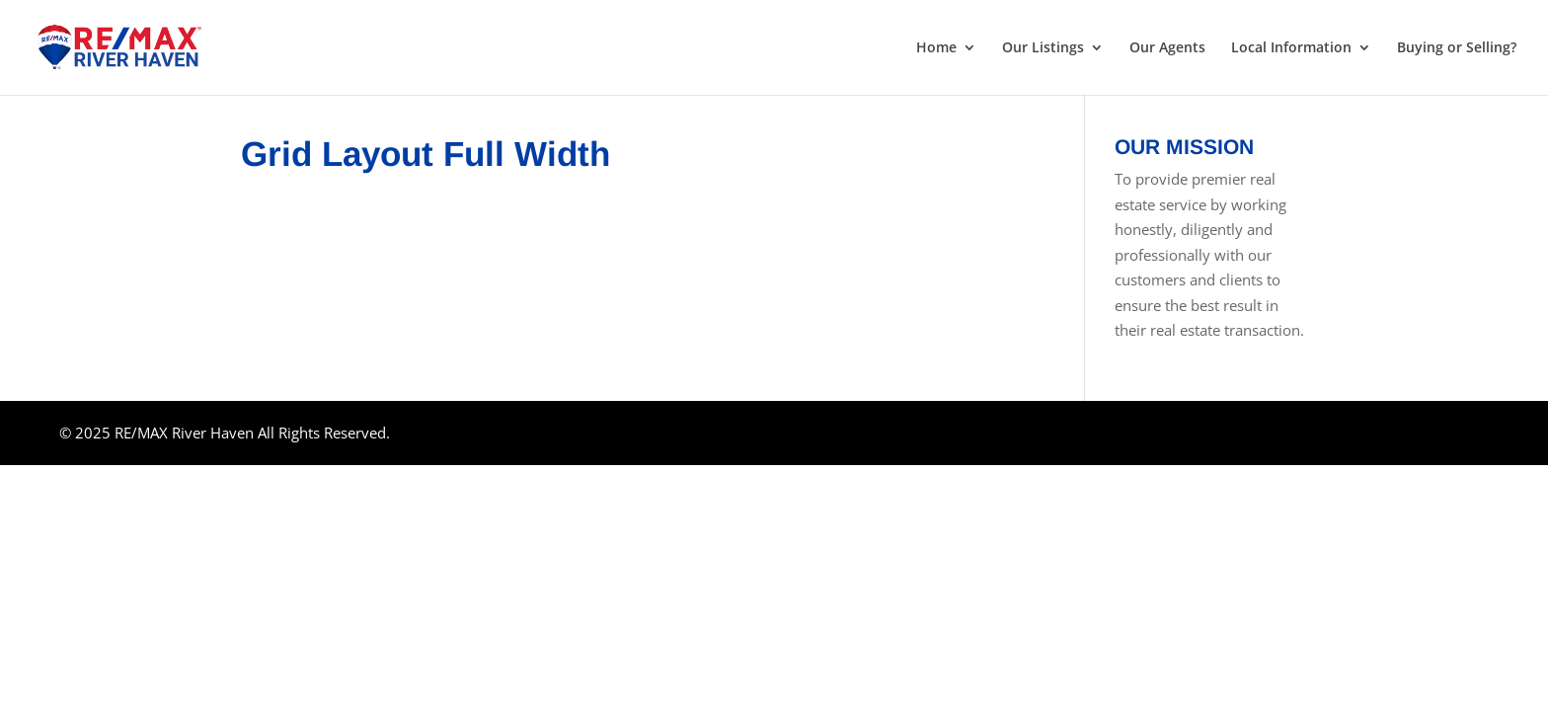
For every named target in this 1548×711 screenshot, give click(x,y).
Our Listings (1043, 48)
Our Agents (1167, 48)
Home (936, 48)
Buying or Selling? (1456, 48)
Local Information (1291, 48)
